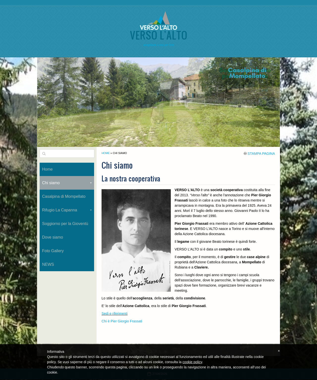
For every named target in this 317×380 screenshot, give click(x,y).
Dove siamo (52, 237)
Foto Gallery (53, 251)
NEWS (48, 264)
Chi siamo (67, 183)
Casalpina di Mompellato (63, 196)
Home (106, 153)
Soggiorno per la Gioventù (65, 224)
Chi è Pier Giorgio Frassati (122, 321)
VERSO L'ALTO (158, 35)
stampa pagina (261, 153)
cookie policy (192, 362)
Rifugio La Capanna (67, 210)
